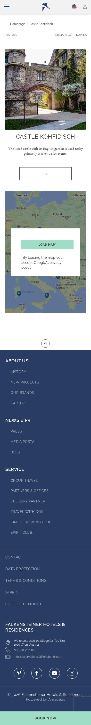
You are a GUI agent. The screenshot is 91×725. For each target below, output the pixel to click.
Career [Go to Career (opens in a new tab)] (18, 403)
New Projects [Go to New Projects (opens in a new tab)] (25, 382)
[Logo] (47, 7)
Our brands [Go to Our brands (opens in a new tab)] (22, 393)
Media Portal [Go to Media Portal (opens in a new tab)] (23, 442)
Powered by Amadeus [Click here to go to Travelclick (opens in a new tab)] (45, 699)
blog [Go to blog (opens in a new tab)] (15, 452)
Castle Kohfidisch (41, 24)
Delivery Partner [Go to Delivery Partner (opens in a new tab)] (28, 501)
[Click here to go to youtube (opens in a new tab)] (54, 673)
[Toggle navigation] (6, 7)
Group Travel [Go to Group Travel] (24, 481)
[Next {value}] (82, 35)
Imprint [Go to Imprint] (13, 592)
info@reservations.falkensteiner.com (33, 656)
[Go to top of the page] (45, 343)
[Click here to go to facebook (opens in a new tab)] (36, 673)
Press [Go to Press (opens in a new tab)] (16, 431)
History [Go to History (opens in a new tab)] (18, 372)
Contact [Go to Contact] (14, 557)
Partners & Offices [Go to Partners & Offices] (30, 491)
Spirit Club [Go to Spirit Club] (21, 532)
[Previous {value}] (63, 35)
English (74, 6)
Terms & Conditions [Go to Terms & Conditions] (25, 580)
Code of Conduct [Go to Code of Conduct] (23, 604)
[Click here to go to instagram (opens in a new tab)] (72, 673)
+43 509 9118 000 (20, 649)
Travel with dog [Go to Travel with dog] (27, 512)
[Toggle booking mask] (45, 718)
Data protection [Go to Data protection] (22, 569)
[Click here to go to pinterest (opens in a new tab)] (19, 673)
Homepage (17, 24)
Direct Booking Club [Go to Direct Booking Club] (31, 522)
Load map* (47, 244)
